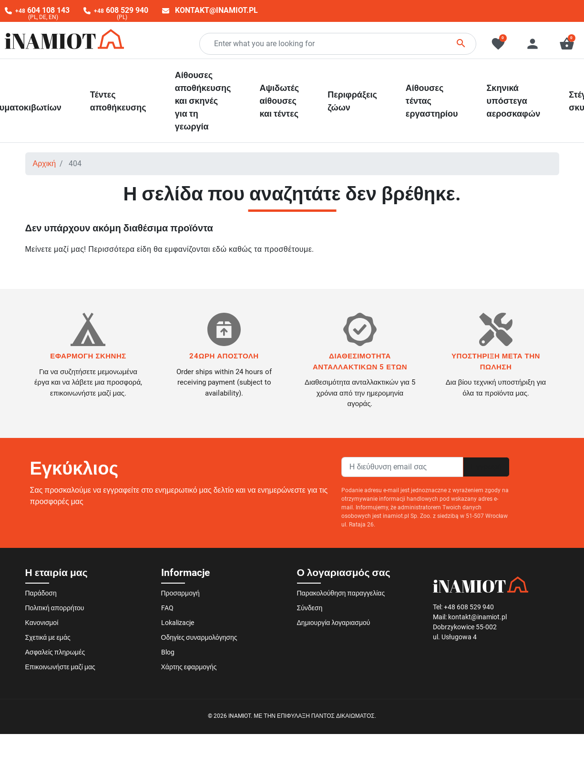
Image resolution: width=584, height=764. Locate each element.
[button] (566, 43)
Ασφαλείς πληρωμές (55, 652)
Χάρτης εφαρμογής (189, 667)
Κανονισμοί (42, 622)
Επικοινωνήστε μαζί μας (60, 667)
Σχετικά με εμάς (48, 637)
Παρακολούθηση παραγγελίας (341, 593)
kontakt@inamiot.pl (216, 10)
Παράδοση (41, 593)
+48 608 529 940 (469, 607)
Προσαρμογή (180, 593)
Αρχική (44, 163)
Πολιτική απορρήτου (54, 608)
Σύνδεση (310, 608)
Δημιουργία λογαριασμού (333, 622)
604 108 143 (42, 10)
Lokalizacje (177, 622)
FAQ (167, 608)
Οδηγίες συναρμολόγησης (199, 637)
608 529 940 (121, 10)
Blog (167, 652)
